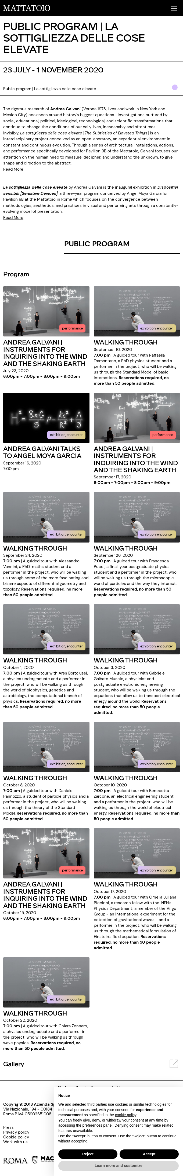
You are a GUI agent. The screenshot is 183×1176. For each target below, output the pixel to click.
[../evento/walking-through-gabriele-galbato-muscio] (137, 629)
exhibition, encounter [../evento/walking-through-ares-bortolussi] (66, 646)
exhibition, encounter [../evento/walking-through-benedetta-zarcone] (156, 764)
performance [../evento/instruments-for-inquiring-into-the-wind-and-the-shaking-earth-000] (72, 328)
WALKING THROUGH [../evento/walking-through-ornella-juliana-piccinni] (126, 884)
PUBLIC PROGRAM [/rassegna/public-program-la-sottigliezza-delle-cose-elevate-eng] (97, 244)
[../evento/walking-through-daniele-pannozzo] (46, 746)
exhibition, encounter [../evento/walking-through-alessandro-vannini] (66, 534)
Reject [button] (88, 1154)
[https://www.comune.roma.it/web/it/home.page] (20, 1160)
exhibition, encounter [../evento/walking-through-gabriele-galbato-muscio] (156, 646)
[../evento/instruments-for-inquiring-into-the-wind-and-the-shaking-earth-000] (46, 311)
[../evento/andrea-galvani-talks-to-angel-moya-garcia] (46, 417)
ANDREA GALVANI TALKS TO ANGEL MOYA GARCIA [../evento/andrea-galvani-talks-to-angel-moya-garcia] (42, 452)
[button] (173, 6)
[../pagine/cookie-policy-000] (16, 1137)
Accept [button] (149, 1154)
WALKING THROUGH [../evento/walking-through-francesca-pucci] (126, 548)
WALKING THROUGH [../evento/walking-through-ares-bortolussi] (35, 660)
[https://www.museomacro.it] (51, 1160)
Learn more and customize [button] (118, 1165)
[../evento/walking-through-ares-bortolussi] (46, 629)
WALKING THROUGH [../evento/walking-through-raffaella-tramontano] (126, 342)
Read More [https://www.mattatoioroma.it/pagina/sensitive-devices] (13, 217)
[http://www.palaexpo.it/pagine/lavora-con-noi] (16, 1142)
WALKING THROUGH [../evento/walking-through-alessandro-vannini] (35, 548)
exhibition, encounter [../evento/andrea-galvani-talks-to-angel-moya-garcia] (66, 435)
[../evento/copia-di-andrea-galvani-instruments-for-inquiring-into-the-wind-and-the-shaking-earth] (137, 417)
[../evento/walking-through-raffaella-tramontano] (137, 311)
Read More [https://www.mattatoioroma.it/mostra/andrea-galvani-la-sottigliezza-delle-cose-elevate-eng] (13, 169)
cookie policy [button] (125, 1115)
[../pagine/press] (16, 1127)
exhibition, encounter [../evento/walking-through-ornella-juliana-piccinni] (156, 870)
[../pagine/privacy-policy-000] (16, 1132)
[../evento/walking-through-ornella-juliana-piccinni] (137, 853)
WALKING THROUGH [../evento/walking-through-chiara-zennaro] (35, 1013)
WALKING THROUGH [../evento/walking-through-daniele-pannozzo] (35, 778)
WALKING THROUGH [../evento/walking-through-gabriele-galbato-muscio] (126, 660)
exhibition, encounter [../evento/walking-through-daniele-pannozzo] (66, 764)
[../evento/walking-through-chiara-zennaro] (46, 982)
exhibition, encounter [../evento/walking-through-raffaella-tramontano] (156, 328)
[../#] (176, 91)
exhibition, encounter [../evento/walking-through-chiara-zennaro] (66, 999)
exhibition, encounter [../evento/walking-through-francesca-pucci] (156, 534)
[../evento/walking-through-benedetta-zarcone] (137, 746)
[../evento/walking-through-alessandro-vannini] (46, 517)
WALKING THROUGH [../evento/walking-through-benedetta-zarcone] (126, 778)
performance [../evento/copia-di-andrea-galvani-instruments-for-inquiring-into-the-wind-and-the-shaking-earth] (162, 435)
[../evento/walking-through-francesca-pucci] (137, 517)
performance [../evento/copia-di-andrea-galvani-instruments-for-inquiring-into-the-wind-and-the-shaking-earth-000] (72, 870)
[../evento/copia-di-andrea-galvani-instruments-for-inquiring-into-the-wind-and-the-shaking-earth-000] (46, 853)
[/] (26, 7)
